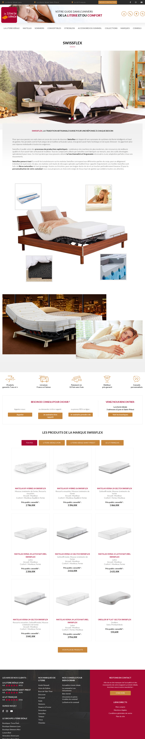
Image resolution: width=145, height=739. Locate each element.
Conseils (137, 28)
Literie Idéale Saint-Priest (83, 443)
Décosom (41, 694)
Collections (111, 28)
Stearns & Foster (44, 707)
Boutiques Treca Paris (10, 723)
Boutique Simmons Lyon (11, 726)
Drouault (41, 698)
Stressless (69, 28)
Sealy (40, 701)
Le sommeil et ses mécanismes (69, 689)
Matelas (27, 28)
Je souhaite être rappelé (50, 415)
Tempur (41, 716)
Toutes (29, 443)
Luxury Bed (6, 733)
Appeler (20, 414)
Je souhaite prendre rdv (80, 414)
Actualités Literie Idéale (71, 685)
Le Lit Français (112, 443)
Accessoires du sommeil (90, 28)
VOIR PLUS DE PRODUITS (72, 650)
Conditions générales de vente (120, 713)
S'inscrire (120, 693)
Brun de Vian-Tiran (45, 691)
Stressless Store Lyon (10, 736)
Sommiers (39, 28)
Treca (40, 720)
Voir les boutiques (120, 414)
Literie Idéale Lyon (51, 443)
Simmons (41, 704)
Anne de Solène (44, 688)
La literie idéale (12, 28)
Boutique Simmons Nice (11, 729)
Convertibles (54, 28)
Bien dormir (66, 694)
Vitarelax (41, 723)
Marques (125, 28)
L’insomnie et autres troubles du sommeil (70, 698)
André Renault (43, 685)
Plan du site (120, 716)
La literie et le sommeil (70, 702)
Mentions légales (120, 710)
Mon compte (120, 707)
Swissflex (42, 713)
